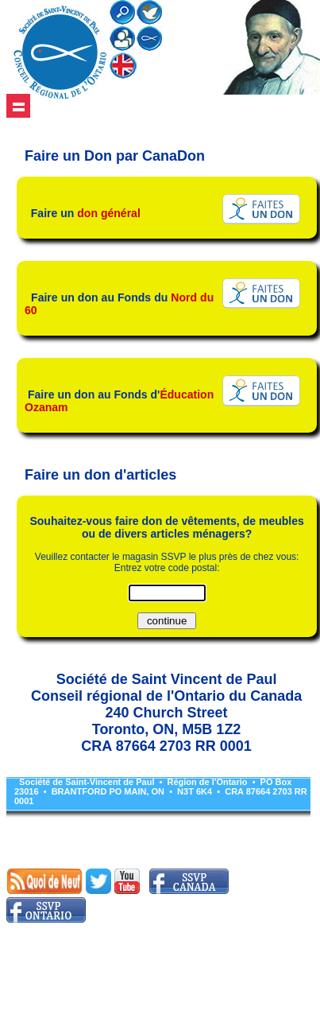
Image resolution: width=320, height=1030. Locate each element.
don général (109, 213)
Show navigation (18, 106)
